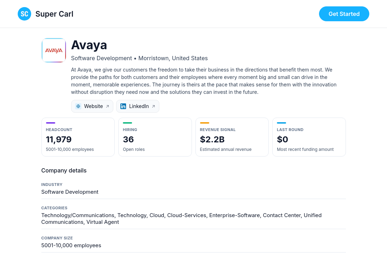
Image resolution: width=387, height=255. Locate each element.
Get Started (344, 13)
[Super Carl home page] (45, 14)
